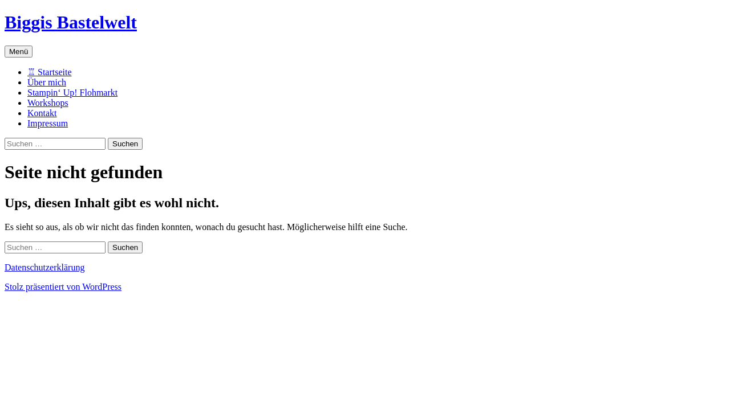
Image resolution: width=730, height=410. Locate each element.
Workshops (47, 103)
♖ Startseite (49, 72)
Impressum (47, 123)
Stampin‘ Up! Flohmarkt (72, 92)
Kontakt (42, 113)
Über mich (46, 82)
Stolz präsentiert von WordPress (63, 287)
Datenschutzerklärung (44, 267)
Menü (18, 51)
